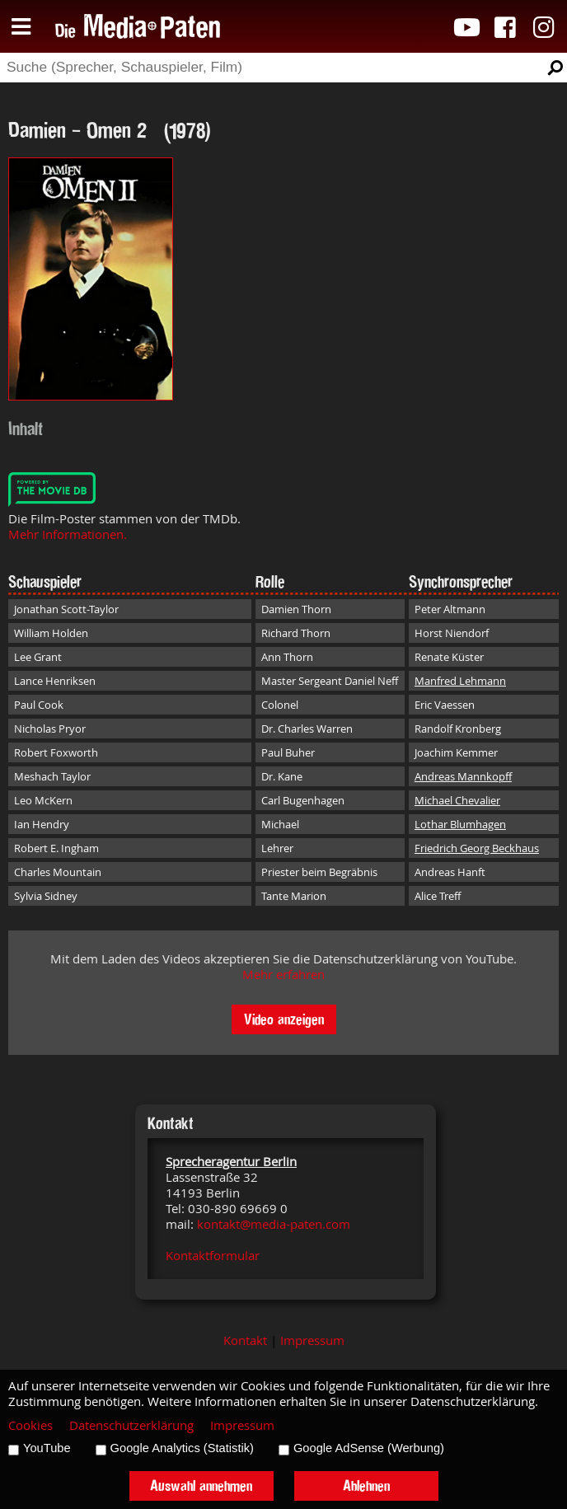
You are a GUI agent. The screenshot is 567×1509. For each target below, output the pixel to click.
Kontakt (245, 1340)
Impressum (312, 1340)
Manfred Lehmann (460, 680)
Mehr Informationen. (67, 534)
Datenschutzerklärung (131, 1425)
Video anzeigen (284, 1019)
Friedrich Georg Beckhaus (477, 848)
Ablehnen (366, 1485)
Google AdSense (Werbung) (368, 1448)
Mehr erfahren (283, 974)
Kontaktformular (213, 1255)
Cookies (30, 1425)
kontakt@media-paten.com (273, 1224)
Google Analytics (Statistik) (182, 1448)
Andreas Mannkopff (463, 776)
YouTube (47, 1448)
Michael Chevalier (457, 800)
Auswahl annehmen (201, 1485)
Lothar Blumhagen (460, 824)
